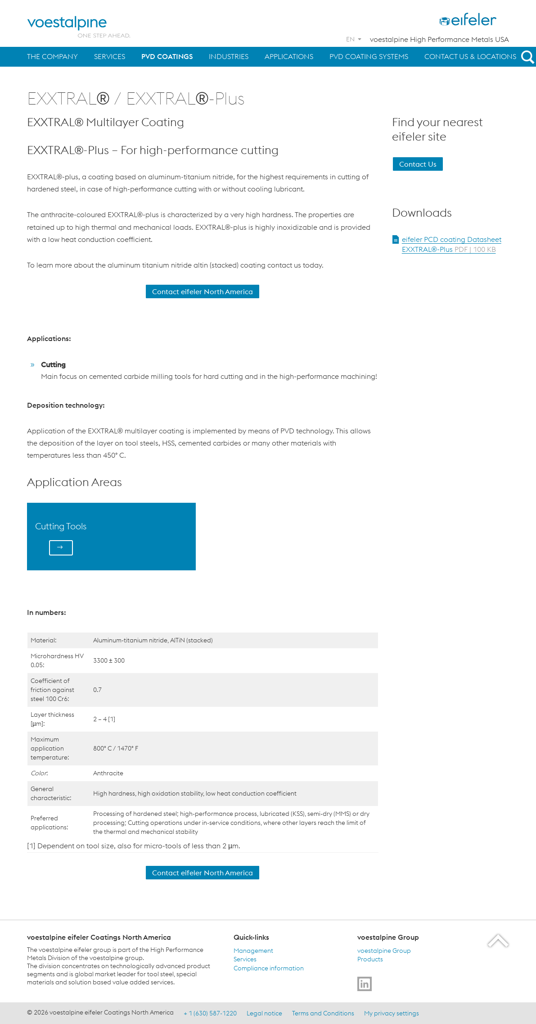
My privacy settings (391, 1013)
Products (370, 959)
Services (109, 56)
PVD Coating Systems (368, 56)
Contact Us (418, 163)
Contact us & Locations (470, 56)
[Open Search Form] (526, 57)
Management (253, 950)
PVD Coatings (167, 56)
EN (350, 39)
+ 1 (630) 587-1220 (210, 1013)
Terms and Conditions (323, 1013)
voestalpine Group (384, 950)
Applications (289, 56)
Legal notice (264, 1013)
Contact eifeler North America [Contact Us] (202, 291)
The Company (52, 56)
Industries (228, 56)
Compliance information (269, 968)
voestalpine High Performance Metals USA (439, 39)
